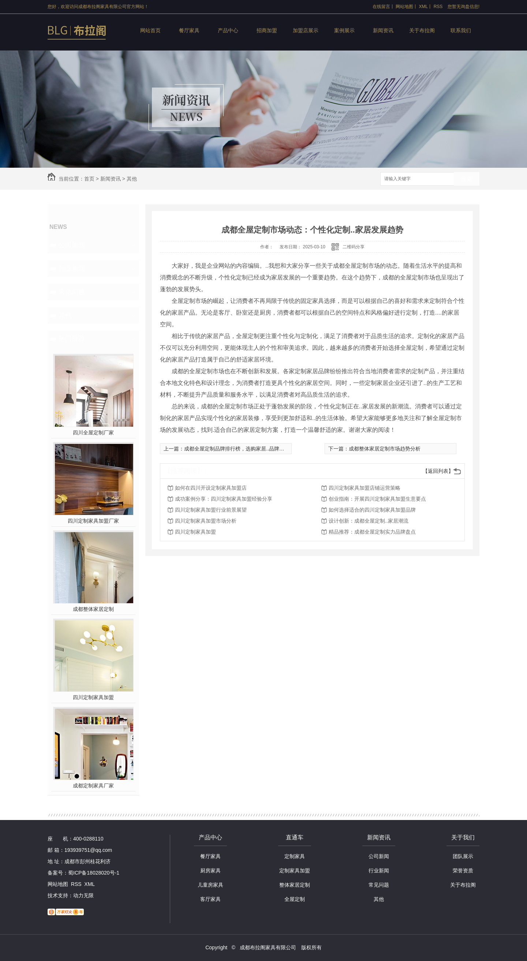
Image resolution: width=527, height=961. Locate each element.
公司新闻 (72, 245)
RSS (438, 6)
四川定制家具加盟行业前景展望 (211, 510)
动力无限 (83, 895)
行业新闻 (72, 268)
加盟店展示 (305, 30)
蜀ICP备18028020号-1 (93, 873)
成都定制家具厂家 (93, 786)
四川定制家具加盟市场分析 (205, 521)
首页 (89, 179)
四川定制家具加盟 (93, 697)
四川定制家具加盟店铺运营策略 (364, 488)
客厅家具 (210, 899)
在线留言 (381, 6)
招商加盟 (267, 30)
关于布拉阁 (422, 30)
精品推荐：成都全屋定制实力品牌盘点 (372, 532)
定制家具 (294, 856)
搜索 (466, 179)
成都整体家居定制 (93, 609)
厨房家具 (210, 870)
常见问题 (72, 292)
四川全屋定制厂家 (93, 432)
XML (423, 6)
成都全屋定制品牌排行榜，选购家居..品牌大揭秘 (239, 449)
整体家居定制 (294, 885)
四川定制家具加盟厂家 (93, 521)
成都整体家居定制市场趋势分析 (385, 449)
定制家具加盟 (294, 870)
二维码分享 (354, 246)
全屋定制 (294, 899)
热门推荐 (72, 338)
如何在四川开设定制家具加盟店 (211, 488)
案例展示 (344, 30)
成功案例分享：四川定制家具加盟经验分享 (223, 499)
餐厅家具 (189, 30)
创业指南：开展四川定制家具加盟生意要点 (377, 499)
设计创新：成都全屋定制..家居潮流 (368, 521)
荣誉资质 (463, 870)
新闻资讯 (383, 30)
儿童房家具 (210, 885)
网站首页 (150, 30)
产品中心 (228, 30)
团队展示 (463, 856)
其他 (132, 179)
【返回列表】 (438, 471)
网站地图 (404, 6)
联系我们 (461, 30)
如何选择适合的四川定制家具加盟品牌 (372, 510)
